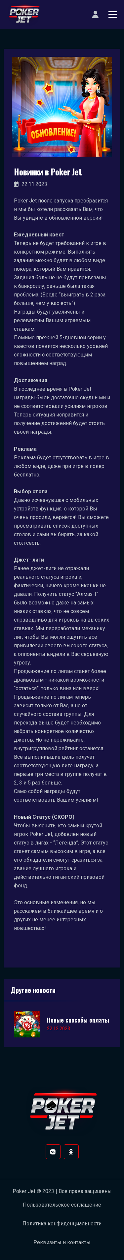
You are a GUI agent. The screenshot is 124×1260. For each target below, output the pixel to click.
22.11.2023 (30, 184)
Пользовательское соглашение (62, 1205)
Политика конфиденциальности (62, 1223)
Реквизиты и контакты (62, 1242)
